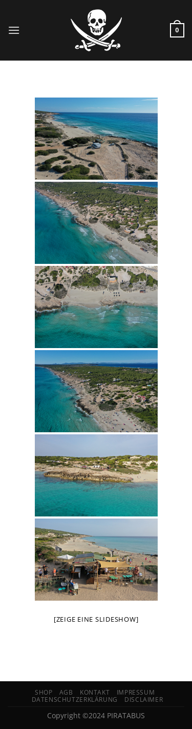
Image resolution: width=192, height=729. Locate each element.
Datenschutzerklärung (75, 699)
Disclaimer (143, 699)
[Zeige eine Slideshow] (96, 619)
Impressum (136, 692)
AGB (66, 692)
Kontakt (95, 692)
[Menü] (14, 30)
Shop (43, 692)
